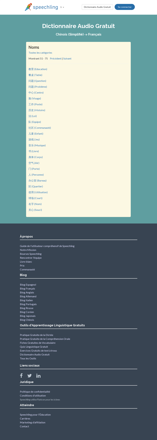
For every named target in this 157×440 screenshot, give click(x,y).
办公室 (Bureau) (37, 180)
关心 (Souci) (35, 209)
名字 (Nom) (35, 203)
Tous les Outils (28, 358)
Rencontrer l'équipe (31, 257)
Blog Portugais (28, 304)
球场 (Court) (35, 198)
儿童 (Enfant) (36, 133)
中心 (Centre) (36, 92)
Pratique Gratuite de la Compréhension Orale (45, 338)
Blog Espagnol (28, 284)
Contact (24, 426)
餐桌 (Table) (35, 74)
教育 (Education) (38, 69)
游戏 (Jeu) (34, 139)
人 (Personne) (36, 174)
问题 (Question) (37, 80)
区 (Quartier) (36, 186)
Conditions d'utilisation (33, 395)
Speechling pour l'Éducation (35, 414)
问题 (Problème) (38, 86)
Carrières (25, 418)
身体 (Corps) (36, 157)
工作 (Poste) (35, 104)
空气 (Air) (34, 162)
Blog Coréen (27, 311)
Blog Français (27, 288)
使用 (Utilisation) (38, 192)
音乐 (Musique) (37, 145)
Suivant (67, 58)
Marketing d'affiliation (32, 422)
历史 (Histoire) (37, 110)
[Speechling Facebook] (23, 376)
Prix (22, 265)
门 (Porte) (34, 168)
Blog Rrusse (26, 308)
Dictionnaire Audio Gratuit (97, 7)
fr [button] (62, 7)
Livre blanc (26, 261)
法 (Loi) (33, 115)
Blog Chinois (27, 319)
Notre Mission (28, 249)
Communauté (27, 269)
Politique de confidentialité (35, 391)
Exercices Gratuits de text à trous (38, 350)
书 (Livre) (34, 151)
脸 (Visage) (35, 98)
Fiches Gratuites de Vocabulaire (37, 342)
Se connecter (125, 7)
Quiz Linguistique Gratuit (34, 346)
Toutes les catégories (40, 52)
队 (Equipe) (35, 121)
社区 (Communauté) (40, 127)
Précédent (55, 58)
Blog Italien (26, 300)
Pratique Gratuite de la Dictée (36, 334)
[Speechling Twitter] (31, 376)
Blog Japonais (28, 315)
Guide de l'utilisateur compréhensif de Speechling (47, 245)
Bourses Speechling (31, 253)
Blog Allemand (28, 296)
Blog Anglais (27, 292)
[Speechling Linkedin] (40, 376)
